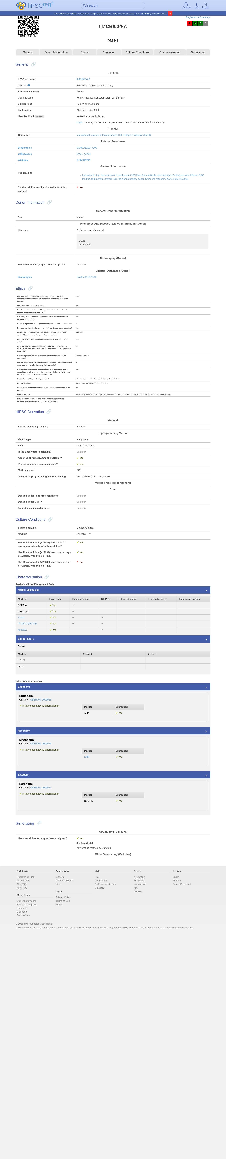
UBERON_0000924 (55, 982)
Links (65, 1095)
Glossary (102, 1099)
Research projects (38, 1119)
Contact (137, 1103)
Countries (33, 1123)
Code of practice (72, 1090)
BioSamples (36, 165)
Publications (34, 1132)
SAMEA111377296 (93, 326)
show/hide (53, 128)
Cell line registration (109, 1095)
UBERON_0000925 (55, 877)
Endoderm (35, 861)
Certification (104, 1090)
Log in (171, 1086)
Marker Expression (41, 746)
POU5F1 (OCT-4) (39, 786)
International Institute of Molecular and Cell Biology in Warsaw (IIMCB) (126, 149)
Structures (138, 1090)
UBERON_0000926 (55, 929)
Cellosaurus (36, 172)
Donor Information (61, 53)
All (32, 1095)
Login (195, 6)
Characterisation (164, 53)
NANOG (33, 794)
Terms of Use (70, 1115)
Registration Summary (186, 18)
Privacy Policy (151, 14)
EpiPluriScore (37, 805)
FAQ (100, 1086)
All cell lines (34, 1090)
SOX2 (32, 779)
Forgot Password (178, 1095)
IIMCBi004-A (89, 83)
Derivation (109, 53)
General (36, 53)
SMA (91, 945)
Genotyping (189, 53)
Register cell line (37, 1086)
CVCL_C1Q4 (89, 172)
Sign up (172, 1090)
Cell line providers (38, 1115)
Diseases (32, 1128)
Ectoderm (34, 966)
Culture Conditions (135, 53)
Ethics (87, 53)
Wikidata (34, 179)
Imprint (66, 1119)
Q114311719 (89, 179)
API (134, 1099)
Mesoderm (35, 914)
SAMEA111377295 (93, 165)
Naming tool (139, 1095)
